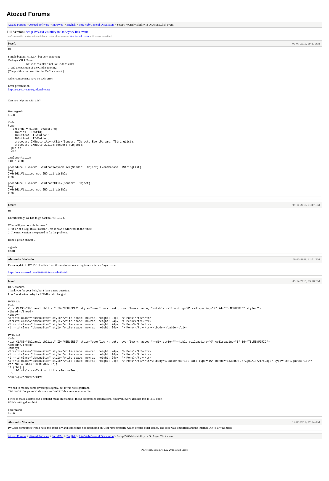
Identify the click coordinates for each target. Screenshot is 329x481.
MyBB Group (181, 478)
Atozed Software (39, 24)
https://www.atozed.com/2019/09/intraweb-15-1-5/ (38, 287)
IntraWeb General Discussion (96, 24)
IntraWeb (57, 24)
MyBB (157, 478)
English (71, 24)
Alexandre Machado (21, 274)
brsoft (12, 43)
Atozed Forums (28, 14)
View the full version (79, 36)
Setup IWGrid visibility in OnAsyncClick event (57, 32)
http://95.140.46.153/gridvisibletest (29, 89)
